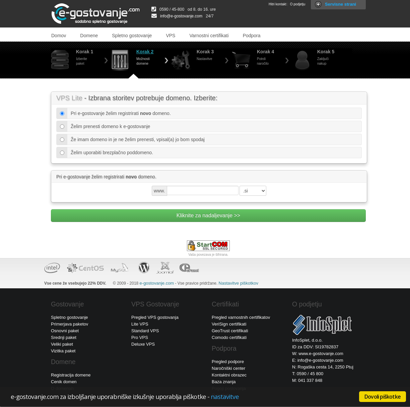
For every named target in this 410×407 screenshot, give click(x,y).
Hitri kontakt (277, 4)
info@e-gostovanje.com (181, 16)
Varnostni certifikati (208, 35)
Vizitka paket (63, 350)
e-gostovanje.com (157, 283)
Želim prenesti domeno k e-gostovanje (108, 126)
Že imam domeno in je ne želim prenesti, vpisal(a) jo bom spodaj (136, 139)
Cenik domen (64, 381)
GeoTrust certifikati (230, 330)
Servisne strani (340, 4)
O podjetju (297, 4)
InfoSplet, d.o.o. (307, 340)
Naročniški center (228, 368)
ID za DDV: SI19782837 (315, 346)
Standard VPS (145, 330)
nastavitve (225, 396)
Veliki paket (62, 344)
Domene (89, 35)
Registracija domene (71, 374)
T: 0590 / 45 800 (307, 373)
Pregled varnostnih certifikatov (241, 317)
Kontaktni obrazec (229, 374)
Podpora (252, 35)
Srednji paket (63, 337)
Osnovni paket (65, 330)
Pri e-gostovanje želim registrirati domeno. (119, 113)
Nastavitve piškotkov (239, 283)
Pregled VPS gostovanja (155, 317)
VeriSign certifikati (229, 324)
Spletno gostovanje (132, 35)
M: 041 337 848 (307, 380)
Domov (58, 35)
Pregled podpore (228, 361)
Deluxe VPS (143, 344)
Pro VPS (139, 337)
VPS (170, 35)
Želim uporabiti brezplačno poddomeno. (110, 152)
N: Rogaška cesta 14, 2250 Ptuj (322, 366)
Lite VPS (139, 324)
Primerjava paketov (69, 324)
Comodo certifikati (229, 337)
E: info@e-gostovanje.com (317, 360)
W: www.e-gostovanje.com (317, 353)
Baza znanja (224, 381)
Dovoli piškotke (382, 396)
